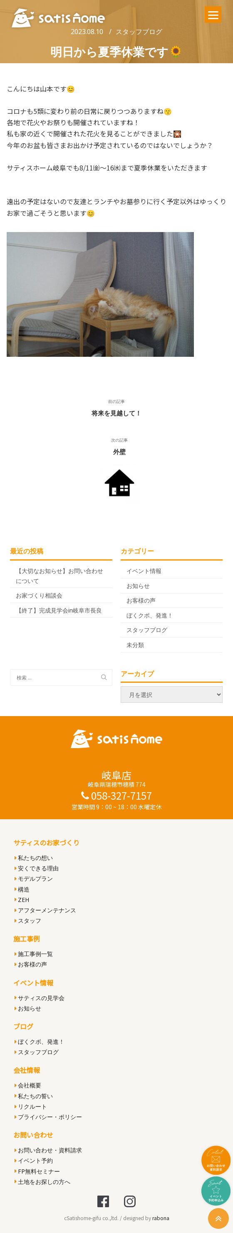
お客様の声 (141, 600)
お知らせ (138, 586)
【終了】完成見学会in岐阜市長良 (59, 610)
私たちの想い (34, 858)
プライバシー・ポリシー (48, 1117)
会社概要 (28, 1085)
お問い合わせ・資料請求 (48, 1150)
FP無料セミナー (37, 1171)
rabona (160, 1217)
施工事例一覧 (34, 954)
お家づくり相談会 (39, 595)
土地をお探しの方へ (42, 1182)
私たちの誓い (34, 1096)
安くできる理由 (37, 868)
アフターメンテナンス (45, 910)
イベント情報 (143, 571)
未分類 (135, 645)
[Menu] (213, 14)
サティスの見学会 (39, 998)
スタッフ (28, 920)
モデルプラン (34, 878)
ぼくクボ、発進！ (149, 615)
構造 (22, 889)
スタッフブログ (139, 31)
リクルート (31, 1106)
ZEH (22, 900)
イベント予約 (34, 1160)
